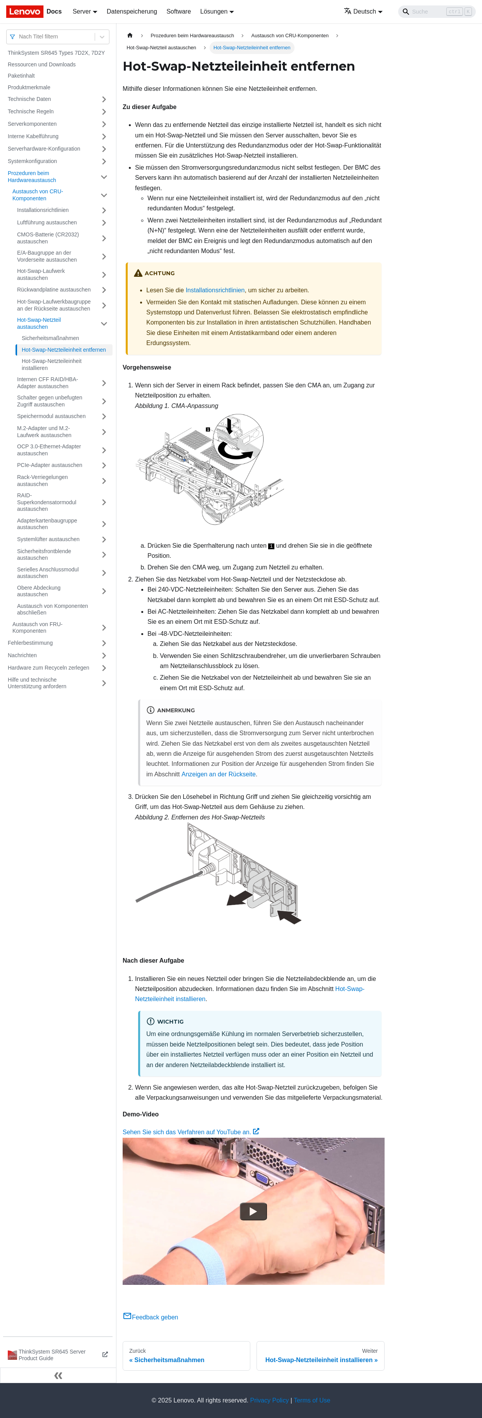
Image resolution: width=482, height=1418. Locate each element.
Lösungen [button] (213, 11)
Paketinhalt (21, 76)
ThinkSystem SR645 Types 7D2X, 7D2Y (56, 53)
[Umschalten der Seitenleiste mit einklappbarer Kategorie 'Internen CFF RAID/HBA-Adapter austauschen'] (104, 383)
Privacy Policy (269, 1400)
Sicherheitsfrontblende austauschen (44, 554)
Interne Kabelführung (33, 136)
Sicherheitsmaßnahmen (50, 338)
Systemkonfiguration (32, 161)
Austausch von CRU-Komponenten (37, 194)
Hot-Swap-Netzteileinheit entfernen (64, 350)
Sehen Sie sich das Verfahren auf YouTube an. (191, 1132)
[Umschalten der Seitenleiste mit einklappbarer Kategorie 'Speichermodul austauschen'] (104, 416)
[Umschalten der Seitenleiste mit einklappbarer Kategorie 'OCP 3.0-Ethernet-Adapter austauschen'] (104, 450)
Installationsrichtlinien (43, 210)
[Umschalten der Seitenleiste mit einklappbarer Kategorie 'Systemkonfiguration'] (104, 161)
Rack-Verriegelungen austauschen (42, 480)
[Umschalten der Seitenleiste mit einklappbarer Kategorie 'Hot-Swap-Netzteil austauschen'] (104, 323)
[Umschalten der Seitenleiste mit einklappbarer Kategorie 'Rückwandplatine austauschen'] (104, 290)
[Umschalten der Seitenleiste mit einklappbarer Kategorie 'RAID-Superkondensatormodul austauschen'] (104, 502)
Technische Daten (29, 99)
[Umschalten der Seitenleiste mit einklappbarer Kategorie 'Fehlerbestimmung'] (104, 643)
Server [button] (82, 11)
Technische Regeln (31, 111)
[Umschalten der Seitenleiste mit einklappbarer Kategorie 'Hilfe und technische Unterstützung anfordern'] (104, 683)
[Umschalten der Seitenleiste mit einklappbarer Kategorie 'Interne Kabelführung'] (104, 136)
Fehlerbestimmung (30, 643)
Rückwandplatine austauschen (54, 289)
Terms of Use (312, 1400)
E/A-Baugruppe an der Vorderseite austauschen (47, 256)
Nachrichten (22, 655)
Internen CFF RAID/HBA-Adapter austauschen (47, 382)
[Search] (437, 11)
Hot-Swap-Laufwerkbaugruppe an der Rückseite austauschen (54, 305)
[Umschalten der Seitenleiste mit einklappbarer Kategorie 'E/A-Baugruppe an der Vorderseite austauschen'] (104, 256)
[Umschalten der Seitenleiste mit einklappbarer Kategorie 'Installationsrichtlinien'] (104, 210)
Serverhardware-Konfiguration (44, 149)
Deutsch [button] (360, 11)
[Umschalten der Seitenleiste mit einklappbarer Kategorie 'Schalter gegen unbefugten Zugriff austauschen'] (104, 401)
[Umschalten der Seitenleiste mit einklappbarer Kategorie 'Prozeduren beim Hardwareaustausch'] (104, 177)
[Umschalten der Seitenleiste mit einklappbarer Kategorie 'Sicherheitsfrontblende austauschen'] (104, 555)
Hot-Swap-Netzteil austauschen (39, 323)
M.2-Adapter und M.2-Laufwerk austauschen (44, 431)
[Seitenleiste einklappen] (58, 1375)
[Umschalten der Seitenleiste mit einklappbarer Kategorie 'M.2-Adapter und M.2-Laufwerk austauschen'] (104, 432)
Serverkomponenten (32, 124)
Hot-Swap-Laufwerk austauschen (41, 274)
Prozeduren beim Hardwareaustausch (32, 176)
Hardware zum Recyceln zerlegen (48, 668)
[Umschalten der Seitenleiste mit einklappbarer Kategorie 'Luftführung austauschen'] (104, 223)
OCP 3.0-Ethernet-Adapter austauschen (49, 449)
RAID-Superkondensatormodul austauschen (46, 502)
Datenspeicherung (132, 11)
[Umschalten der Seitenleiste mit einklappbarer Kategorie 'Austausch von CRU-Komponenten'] (104, 195)
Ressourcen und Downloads (42, 64)
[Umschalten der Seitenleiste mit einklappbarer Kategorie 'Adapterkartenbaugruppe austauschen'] (104, 524)
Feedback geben (150, 1317)
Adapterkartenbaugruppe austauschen (47, 524)
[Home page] (130, 36)
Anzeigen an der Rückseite (219, 774)
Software (178, 11)
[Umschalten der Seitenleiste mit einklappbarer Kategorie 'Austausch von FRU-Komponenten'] (104, 628)
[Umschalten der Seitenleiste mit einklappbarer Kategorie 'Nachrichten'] (104, 655)
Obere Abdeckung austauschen (39, 591)
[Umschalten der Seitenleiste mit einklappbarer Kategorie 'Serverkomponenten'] (104, 124)
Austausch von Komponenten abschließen (52, 609)
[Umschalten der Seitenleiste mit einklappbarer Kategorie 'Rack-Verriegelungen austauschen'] (104, 481)
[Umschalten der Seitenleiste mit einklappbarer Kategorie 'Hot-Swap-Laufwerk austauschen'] (104, 275)
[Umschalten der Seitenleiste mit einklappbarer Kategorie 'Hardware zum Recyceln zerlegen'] (104, 668)
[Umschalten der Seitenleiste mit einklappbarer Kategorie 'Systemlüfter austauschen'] (104, 539)
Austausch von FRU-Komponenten (37, 627)
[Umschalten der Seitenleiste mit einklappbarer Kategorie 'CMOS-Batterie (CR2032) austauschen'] (104, 238)
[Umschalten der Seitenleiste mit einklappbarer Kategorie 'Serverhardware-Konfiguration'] (104, 149)
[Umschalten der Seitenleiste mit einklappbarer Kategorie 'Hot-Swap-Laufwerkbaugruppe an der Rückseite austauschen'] (104, 305)
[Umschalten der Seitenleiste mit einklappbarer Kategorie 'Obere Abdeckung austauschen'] (104, 591)
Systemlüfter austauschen (48, 539)
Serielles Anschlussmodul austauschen (48, 573)
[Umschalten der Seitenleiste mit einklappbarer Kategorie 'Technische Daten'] (104, 99)
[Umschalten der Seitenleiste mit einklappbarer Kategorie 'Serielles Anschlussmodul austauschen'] (104, 573)
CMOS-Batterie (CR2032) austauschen (48, 238)
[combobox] (20, 36)
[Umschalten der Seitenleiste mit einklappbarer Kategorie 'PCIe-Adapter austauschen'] (104, 465)
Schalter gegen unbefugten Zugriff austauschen (49, 401)
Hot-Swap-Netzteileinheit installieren (51, 364)
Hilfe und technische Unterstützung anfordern (37, 683)
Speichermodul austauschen (51, 416)
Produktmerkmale (29, 87)
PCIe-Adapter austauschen (49, 465)
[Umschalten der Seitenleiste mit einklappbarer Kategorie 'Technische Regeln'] (104, 112)
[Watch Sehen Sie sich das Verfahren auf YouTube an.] (253, 1211)
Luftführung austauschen (47, 222)
